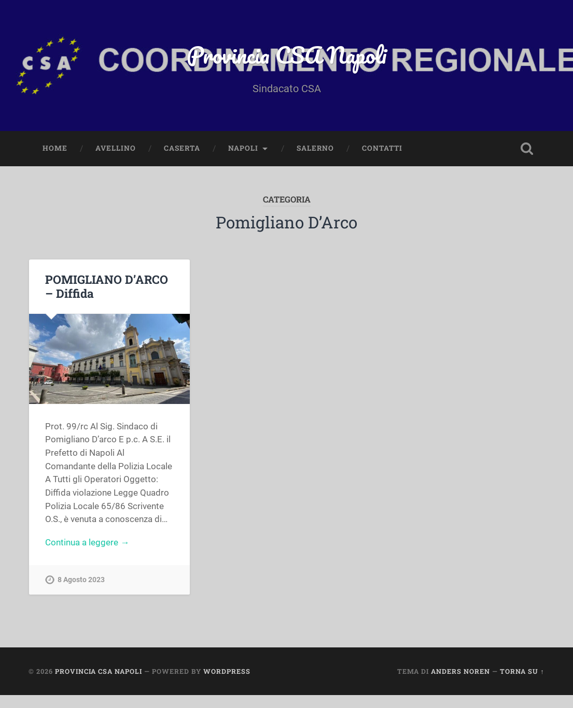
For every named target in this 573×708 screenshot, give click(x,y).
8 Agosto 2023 (81, 579)
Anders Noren (460, 671)
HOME (55, 148)
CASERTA (182, 148)
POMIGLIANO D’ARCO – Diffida (106, 286)
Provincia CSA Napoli (286, 54)
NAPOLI (243, 148)
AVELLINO (115, 148)
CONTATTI (382, 148)
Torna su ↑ (522, 671)
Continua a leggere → (87, 542)
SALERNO (315, 148)
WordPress (226, 671)
